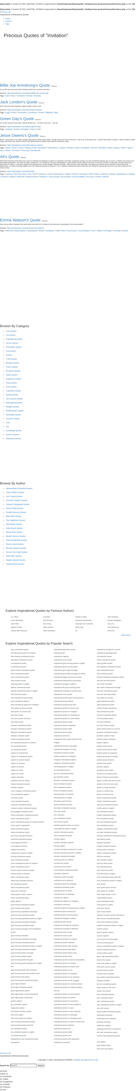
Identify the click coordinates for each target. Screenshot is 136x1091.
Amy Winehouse (113, 627)
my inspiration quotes (104, 656)
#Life (7, 96)
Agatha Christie (16, 627)
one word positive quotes (105, 725)
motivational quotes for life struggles (66, 980)
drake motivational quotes (20, 829)
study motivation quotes (105, 932)
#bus (2, 150)
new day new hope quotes (106, 681)
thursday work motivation (105, 974)
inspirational (15, 1042)
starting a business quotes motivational (110, 915)
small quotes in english (105, 905)
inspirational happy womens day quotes (68, 677)
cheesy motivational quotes (20, 784)
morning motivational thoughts (64, 856)
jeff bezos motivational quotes (64, 780)
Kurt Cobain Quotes (14, 496)
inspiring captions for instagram (65, 756)
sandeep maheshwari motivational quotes (111, 836)
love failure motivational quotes (65, 808)
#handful (102, 148)
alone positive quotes (18, 681)
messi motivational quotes (63, 836)
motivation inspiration (61, 874)
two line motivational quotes (106, 984)
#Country (16, 150)
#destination (122, 174)
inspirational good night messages (66, 670)
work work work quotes (105, 1049)
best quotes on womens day (21, 712)
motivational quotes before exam (65, 953)
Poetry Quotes (12, 367)
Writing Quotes (12, 395)
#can (93, 231)
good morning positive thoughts (22, 960)
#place (68, 174)
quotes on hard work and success (109, 781)
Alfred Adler (79, 627)
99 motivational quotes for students (23, 653)
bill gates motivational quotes (21, 729)
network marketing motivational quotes (110, 677)
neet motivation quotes (105, 674)
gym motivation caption (19, 1004)
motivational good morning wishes (66, 915)
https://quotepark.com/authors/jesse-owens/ (25, 145)
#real (50, 174)
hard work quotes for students (21, 1018)
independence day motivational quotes (24, 1039)
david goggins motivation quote (22, 812)
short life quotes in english (106, 874)
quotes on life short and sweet (107, 784)
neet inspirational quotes (105, 670)
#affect (100, 231)
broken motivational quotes (20, 739)
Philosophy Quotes (14, 347)
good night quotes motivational (22, 998)
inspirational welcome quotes (64, 753)
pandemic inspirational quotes (107, 732)
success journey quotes (105, 943)
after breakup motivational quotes (22, 656)
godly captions (16, 901)
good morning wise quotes (20, 977)
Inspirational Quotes (14, 339)
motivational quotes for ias (63, 970)
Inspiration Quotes (13, 391)
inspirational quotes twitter (63, 729)
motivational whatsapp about (107, 653)
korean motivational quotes (63, 791)
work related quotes (104, 1045)
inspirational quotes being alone (65, 705)
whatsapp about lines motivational (109, 1029)
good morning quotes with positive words (25, 973)
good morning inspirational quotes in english (26, 918)
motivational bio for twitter (63, 891)
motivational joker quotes (62, 922)
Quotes (9, 355)
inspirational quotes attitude (63, 701)
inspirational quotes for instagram (65, 712)
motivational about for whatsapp (65, 884)
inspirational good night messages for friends (69, 674)
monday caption (59, 839)
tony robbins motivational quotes (108, 977)
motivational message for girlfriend (66, 929)
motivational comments (62, 905)
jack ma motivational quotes (63, 774)
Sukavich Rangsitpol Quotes (17, 504)
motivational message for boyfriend (66, 925)
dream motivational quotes (20, 832)
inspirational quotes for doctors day (66, 708)
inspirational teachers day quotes (65, 746)
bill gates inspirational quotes (21, 725)
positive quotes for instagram (107, 753)
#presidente (35, 150)
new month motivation (104, 684)
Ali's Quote (9, 156)
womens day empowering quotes (108, 1036)
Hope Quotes (11, 383)
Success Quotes (13, 419)
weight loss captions (104, 1025)
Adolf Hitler (15, 624)
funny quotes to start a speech (21, 894)
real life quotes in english (105, 808)
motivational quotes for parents (65, 998)
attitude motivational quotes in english (24, 691)
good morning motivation (19, 936)
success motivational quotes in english (110, 946)
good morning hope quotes (20, 908)
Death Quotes (11, 375)
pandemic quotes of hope (106, 736)
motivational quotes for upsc (64, 1008)
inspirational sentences (62, 736)
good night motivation (18, 984)
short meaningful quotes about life (109, 877)
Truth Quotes (11, 359)
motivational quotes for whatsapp (65, 1015)
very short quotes (103, 1008)
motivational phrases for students (65, 939)
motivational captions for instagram (66, 901)
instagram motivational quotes (64, 763)
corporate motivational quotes (21, 805)
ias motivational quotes (19, 1029)
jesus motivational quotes (63, 784)
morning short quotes (61, 863)
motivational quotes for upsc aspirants (67, 1011)
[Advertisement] (68, 58)
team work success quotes (106, 967)
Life (7, 427)
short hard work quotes (105, 870)
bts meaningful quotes (18, 746)
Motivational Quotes (14, 403)
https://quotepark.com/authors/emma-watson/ (25, 228)
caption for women (17, 774)
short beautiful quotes (104, 867)
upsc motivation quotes (105, 998)
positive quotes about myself (107, 750)
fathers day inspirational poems (22, 881)
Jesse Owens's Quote (19, 135)
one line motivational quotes (107, 715)
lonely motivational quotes (63, 805)
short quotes (101, 884)
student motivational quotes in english (110, 925)
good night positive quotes (20, 991)
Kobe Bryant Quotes (14, 528)
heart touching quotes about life (22, 1025)
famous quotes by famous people (22, 870)
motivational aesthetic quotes (64, 887)
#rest (35, 174)
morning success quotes (62, 867)
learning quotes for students (63, 794)
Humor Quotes (12, 343)
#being (12, 177)
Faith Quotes (11, 387)
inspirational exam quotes (63, 660)
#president (42, 148)
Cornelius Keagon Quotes (16, 500)
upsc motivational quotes (105, 1001)
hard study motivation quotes (21, 1011)
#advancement (32, 177)
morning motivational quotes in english (67, 853)
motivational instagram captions (65, 918)
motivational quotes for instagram (65, 974)
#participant (32, 231)
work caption (101, 1042)
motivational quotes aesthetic (64, 942)
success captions (103, 936)
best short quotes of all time (20, 718)
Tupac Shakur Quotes (15, 492)
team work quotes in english (107, 963)
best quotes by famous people (21, 708)
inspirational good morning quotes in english (69, 663)
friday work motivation (18, 891)
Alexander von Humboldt (84, 624)
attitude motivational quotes (20, 687)
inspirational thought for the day (65, 749)
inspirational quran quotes (63, 732)
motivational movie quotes (63, 936)
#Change (108, 231)
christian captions (17, 787)
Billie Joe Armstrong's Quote (25, 85)
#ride (34, 148)
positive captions (103, 743)
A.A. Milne (14, 617)
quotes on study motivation (106, 787)
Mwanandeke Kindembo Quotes (19, 488)
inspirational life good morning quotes (67, 687)
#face (97, 174)
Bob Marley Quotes (14, 524)
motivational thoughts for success (108, 649)
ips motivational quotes (62, 770)
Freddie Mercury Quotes (16, 512)
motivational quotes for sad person (66, 1001)
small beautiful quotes (104, 898)
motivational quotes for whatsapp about (68, 1018)
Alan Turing (47, 624)
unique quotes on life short (106, 987)
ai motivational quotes (18, 667)
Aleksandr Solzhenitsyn (83, 620)
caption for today (17, 770)
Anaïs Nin (111, 631)
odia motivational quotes (105, 712)
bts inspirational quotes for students (23, 743)
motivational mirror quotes (63, 932)
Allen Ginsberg (113, 617)
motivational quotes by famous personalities (69, 960)
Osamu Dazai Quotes (15, 544)
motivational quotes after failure (65, 949)
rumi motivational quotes (105, 818)
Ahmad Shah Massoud (19, 631)
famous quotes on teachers (20, 874)
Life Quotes (11, 335)
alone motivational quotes (20, 677)
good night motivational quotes (22, 987)
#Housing (25, 150)
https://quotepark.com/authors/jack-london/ (24, 110)
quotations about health (105, 770)
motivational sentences (62, 1042)
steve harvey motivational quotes (108, 918)
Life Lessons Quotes (14, 399)
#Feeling (116, 231)
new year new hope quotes (106, 694)
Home (7, 19)
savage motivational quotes (106, 846)
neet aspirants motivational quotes (109, 667)
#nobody (37, 96)
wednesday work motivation (106, 1019)
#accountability (78, 177)
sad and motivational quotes (107, 822)
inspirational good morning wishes (66, 667)
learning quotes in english (63, 798)
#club (14, 112)
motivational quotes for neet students (67, 994)
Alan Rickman (48, 620)
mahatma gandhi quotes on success (66, 825)
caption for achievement (19, 753)
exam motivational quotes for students (24, 863)
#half (58, 231)
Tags (7, 24)
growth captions (16, 1001)
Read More (125, 635)
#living (70, 148)
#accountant (65, 177)
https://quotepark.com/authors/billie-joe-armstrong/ (27, 93)
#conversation (84, 231)
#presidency (53, 148)
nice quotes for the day (105, 698)
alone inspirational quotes (20, 674)
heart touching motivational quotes (23, 1022)
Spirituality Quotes (13, 415)
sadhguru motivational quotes (107, 829)
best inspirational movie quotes (22, 698)
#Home (98, 177)
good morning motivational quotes (23, 942)
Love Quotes (11, 331)
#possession (58, 174)
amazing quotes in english (20, 684)
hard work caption (17, 1015)
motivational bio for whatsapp (64, 894)
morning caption (59, 846)
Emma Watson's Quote (20, 220)
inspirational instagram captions (65, 684)
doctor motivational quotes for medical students (27, 822)
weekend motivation (104, 1022)
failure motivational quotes (20, 867)
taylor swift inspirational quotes (107, 956)
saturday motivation (104, 843)
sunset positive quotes (105, 953)
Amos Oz (111, 624)
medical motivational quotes (63, 832)
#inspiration (22, 112)
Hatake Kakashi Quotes (16, 560)
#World (106, 177)
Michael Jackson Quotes (16, 548)
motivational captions (61, 898)
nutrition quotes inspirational (107, 708)
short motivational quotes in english (109, 881)
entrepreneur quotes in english (21, 853)
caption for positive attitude (20, 760)
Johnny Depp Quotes (15, 508)
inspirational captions (61, 656)
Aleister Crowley (81, 617)
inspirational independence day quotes (67, 681)
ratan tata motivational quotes (107, 805)
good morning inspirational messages (24, 912)
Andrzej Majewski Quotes (16, 540)
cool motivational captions (20, 794)
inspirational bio (59, 653)
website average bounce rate (86, 1060)
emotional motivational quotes (21, 839)
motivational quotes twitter (63, 1032)
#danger (131, 174)
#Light (7, 112)
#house (94, 148)
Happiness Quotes (13, 379)
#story (21, 148)
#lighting (48, 112)
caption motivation (17, 777)
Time (8, 423)
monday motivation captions (64, 842)
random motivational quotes (106, 801)
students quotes (102, 929)
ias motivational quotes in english (22, 1032)
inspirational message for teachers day (67, 691)
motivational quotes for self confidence (67, 1004)
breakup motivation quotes (20, 736)
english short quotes (18, 850)
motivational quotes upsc (62, 1035)
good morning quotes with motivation (24, 970)
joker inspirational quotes (62, 787)
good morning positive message (22, 953)
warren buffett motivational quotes (109, 1012)
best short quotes (17, 715)
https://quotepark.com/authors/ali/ (20, 171)
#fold (91, 174)
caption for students (18, 763)
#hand (109, 148)
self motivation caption (105, 860)
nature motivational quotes (106, 660)
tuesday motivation (103, 981)
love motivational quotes (62, 818)
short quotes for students (105, 891)
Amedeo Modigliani (114, 620)
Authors (8, 21)
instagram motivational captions (65, 760)
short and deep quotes (105, 863)
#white (7, 148)
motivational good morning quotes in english (69, 908)
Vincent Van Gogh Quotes (16, 552)
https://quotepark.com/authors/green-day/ (24, 126)
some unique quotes (104, 912)
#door (12, 96)
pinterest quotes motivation (106, 739)
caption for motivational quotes (22, 756)
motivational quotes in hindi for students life (69, 1022)
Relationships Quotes (15, 411)
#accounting (54, 177)
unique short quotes (104, 991)
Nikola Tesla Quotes (14, 532)
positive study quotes (104, 763)
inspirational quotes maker (63, 722)
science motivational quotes (106, 853)
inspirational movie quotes (63, 694)
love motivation (59, 815)
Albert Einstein (48, 627)
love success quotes (61, 822)
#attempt (20, 177)
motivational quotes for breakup (65, 963)
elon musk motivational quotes (21, 836)
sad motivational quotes (105, 825)
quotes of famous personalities (107, 777)
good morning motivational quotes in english (26, 946)
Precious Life (5, 12)
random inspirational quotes (106, 798)
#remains (42, 174)
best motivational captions (20, 701)
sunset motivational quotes (106, 950)
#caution (4, 177)
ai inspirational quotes (18, 663)
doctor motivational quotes (20, 818)
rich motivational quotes (105, 812)
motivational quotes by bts (63, 956)
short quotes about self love (106, 887)
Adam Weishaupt (17, 620)
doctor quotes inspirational (20, 825)
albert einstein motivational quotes (23, 670)
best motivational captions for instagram (25, 705)
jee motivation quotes (61, 777)
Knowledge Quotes (14, 431)
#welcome (9, 231)
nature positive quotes (104, 663)
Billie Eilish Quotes (13, 516)
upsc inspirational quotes (105, 994)
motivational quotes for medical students (68, 984)
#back (8, 150)
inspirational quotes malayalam (65, 725)
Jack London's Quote (18, 102)
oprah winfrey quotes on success (108, 729)
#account (90, 177)
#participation (20, 231)
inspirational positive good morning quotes (69, 698)
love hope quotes (60, 811)
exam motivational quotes (20, 860)
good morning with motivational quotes (24, 980)
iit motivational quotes (18, 1035)
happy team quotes (17, 1008)
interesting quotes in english (64, 767)
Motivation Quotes (13, 438)
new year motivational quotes (107, 691)
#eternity (104, 174)
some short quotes (103, 908)
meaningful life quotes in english (65, 829)
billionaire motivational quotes (21, 732)
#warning (8, 174)
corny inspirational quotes (20, 801)
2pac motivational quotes (20, 649)
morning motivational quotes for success (68, 849)
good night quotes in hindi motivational (24, 994)
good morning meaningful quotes (22, 925)
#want (14, 148)
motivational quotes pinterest (64, 1025)
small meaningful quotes (105, 901)
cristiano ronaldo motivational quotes (24, 808)
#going (117, 148)
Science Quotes (12, 434)
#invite (29, 96)
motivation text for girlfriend (63, 880)
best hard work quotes (19, 694)
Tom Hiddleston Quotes (15, 520)
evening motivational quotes (21, 856)
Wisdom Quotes (12, 363)
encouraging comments (19, 843)
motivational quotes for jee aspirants (66, 977)
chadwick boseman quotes (20, 781)
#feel (63, 231)
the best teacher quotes (105, 970)
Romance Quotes (13, 371)
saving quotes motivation (105, 850)
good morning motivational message (24, 939)
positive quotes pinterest (105, 760)
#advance (43, 177)
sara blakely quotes (103, 839)
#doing (112, 174)
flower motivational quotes (20, 887)
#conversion (72, 231)
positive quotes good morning (107, 756)
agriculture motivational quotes (22, 660)
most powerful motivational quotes (66, 870)
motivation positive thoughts (63, 877)
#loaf (56, 112)
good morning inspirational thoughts (23, 922)
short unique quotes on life (106, 894)
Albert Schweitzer (49, 631)
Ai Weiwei (46, 617)
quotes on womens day (105, 791)
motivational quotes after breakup (65, 946)
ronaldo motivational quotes (106, 815)
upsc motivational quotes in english (109, 1005)
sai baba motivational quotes (107, 832)
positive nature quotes (104, 746)
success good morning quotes (107, 939)
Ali (76, 631)
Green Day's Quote (17, 118)
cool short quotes (17, 798)
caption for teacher (17, 767)
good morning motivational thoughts (23, 949)
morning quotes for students (64, 860)
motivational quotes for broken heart (66, 967)
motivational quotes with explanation (66, 1039)
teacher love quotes (104, 960)
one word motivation (104, 722)
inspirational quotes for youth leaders (67, 718)
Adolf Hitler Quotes (14, 556)
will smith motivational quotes (107, 1032)
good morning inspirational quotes (23, 915)
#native (63, 148)
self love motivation (103, 856)
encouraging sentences (19, 846)
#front (123, 148)
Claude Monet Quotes (15, 564)
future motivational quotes (20, 898)
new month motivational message (108, 687)
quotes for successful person (107, 774)
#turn (24, 174)
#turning (17, 174)
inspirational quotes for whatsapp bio (67, 715)
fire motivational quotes (19, 884)
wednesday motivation (105, 1015)
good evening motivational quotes (23, 905)
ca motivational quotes (19, 750)
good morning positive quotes (21, 956)
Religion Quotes (12, 407)
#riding (28, 148)
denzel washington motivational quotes (24, 815)
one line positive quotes (105, 718)
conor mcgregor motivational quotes (23, 791)
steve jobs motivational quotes (107, 922)
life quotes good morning (62, 801)
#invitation (21, 96)
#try (29, 174)
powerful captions (103, 767)
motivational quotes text (62, 1029)
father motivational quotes (20, 877)
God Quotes (11, 351)
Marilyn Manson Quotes (16, 536)
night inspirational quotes (105, 701)
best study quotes (17, 722)
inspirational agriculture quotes (64, 649)
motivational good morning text (64, 911)
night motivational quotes (105, 705)
